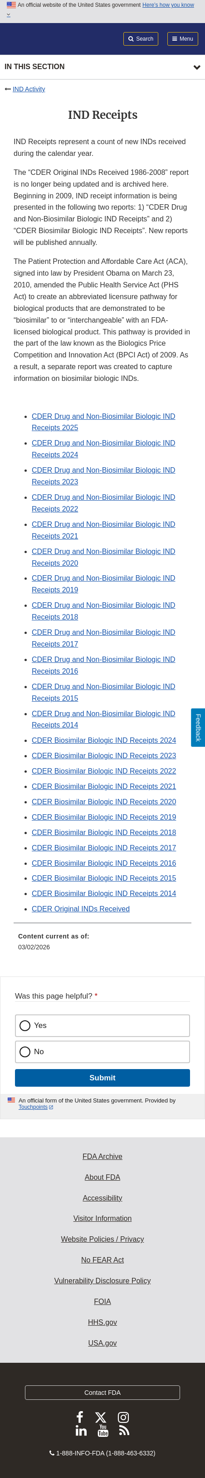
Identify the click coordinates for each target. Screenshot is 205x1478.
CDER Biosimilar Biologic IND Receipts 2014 (104, 893)
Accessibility (102, 1198)
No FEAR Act (102, 1260)
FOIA (102, 1301)
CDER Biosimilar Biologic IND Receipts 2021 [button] (104, 786)
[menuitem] (102, 944)
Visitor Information (102, 1218)
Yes (40, 1025)
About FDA (102, 1177)
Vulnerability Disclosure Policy (102, 1281)
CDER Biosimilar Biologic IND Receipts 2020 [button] (104, 802)
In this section (34, 66)
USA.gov (102, 1343)
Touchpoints (33, 1107)
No (39, 1051)
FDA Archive (102, 1156)
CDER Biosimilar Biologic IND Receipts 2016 (104, 863)
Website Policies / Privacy (102, 1239)
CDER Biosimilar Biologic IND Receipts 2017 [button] (104, 848)
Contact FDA (102, 1392)
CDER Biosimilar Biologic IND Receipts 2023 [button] (104, 756)
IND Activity (29, 89)
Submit (102, 1078)
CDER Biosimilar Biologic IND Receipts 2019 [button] (104, 817)
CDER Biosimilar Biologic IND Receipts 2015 (104, 878)
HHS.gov (102, 1322)
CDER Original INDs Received (81, 909)
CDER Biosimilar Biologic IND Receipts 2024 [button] (104, 740)
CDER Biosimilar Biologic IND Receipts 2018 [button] (104, 832)
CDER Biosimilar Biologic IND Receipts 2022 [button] (104, 771)
